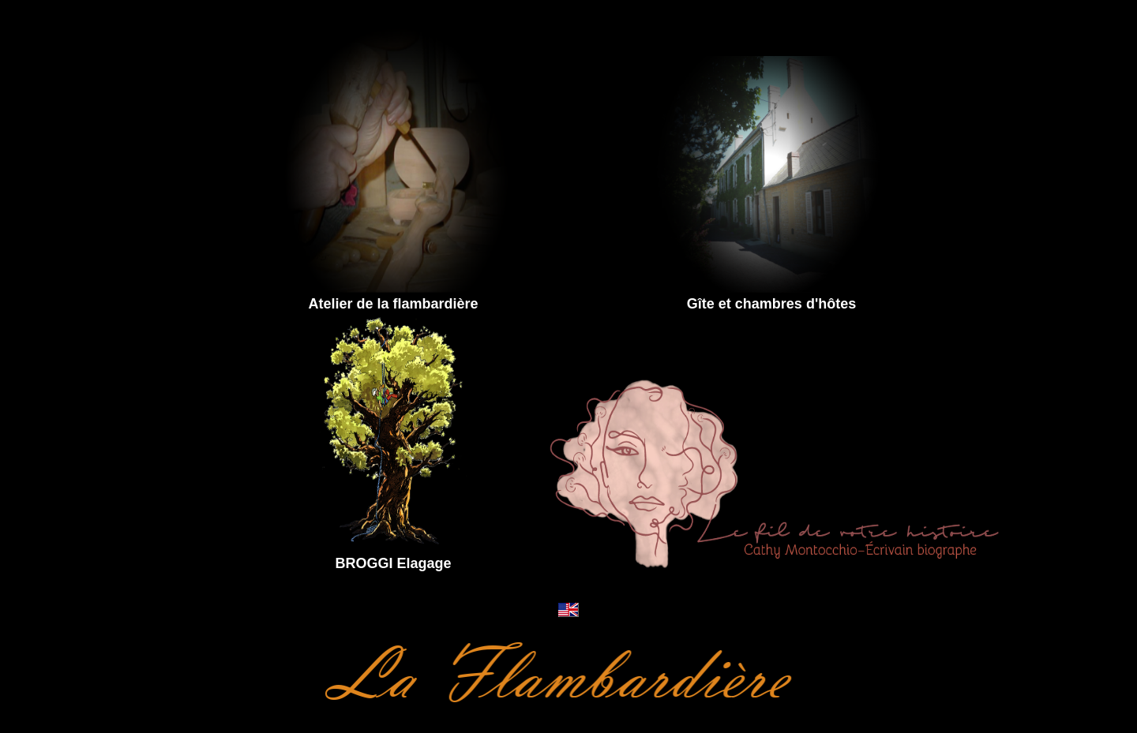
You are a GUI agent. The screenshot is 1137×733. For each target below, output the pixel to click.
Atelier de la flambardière (393, 304)
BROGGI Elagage (393, 563)
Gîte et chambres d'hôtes (771, 304)
